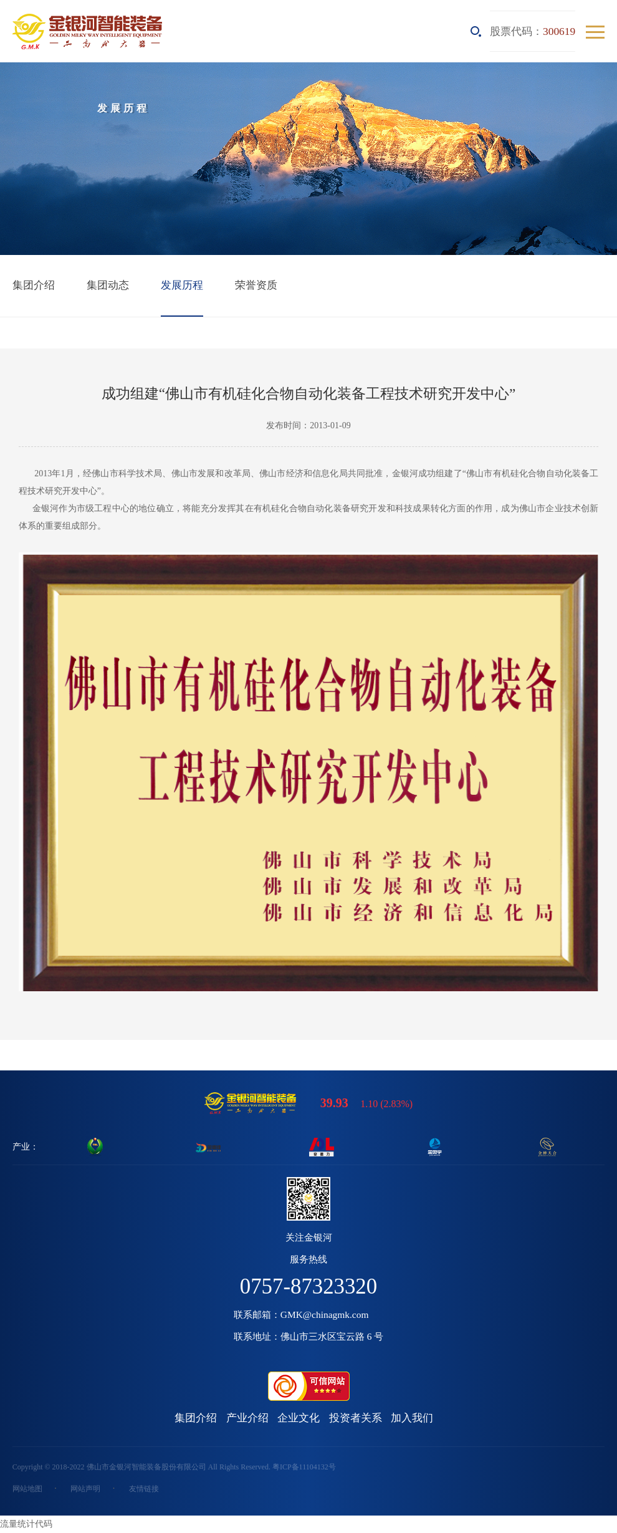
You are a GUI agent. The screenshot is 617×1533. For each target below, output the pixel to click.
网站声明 (85, 1488)
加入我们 (412, 1417)
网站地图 (27, 1488)
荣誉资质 (256, 285)
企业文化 (298, 1417)
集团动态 (108, 285)
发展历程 (182, 285)
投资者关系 (355, 1417)
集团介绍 (33, 285)
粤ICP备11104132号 (304, 1467)
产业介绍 (247, 1417)
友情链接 (144, 1488)
